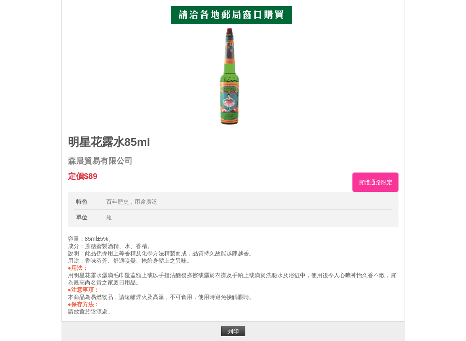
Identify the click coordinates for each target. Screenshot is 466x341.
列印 (233, 331)
